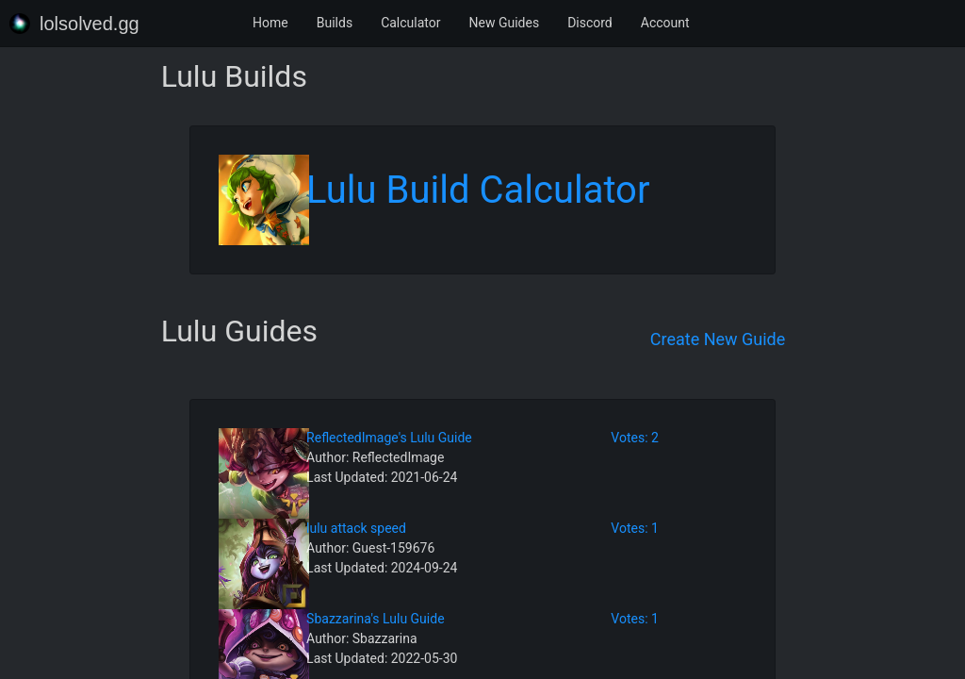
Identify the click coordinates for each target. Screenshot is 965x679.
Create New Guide (718, 339)
